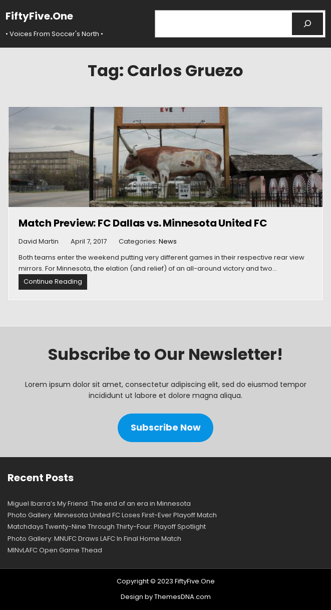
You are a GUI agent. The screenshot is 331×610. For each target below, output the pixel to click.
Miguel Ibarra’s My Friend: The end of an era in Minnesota (99, 503)
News (168, 241)
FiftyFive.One (39, 16)
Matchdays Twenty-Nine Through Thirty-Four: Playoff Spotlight (107, 526)
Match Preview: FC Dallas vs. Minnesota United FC (143, 223)
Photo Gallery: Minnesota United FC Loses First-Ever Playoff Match (112, 515)
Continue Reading (55, 283)
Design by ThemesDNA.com (166, 596)
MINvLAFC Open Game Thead (55, 550)
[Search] (307, 24)
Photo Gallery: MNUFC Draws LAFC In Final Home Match (94, 538)
